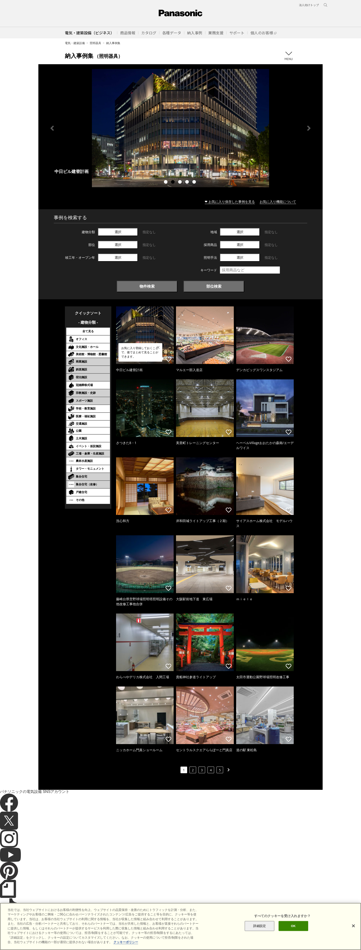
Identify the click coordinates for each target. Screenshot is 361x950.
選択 (118, 232)
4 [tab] (187, 182)
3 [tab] (180, 182)
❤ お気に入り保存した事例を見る (230, 201)
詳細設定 (259, 926)
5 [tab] (194, 182)
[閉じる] (353, 926)
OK (293, 926)
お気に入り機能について (278, 201)
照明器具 (95, 43)
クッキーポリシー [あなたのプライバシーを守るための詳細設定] (125, 942)
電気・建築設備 (75, 43)
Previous (52, 128)
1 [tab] (166, 182)
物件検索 (147, 286)
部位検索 (213, 286)
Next (309, 128)
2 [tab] (173, 182)
